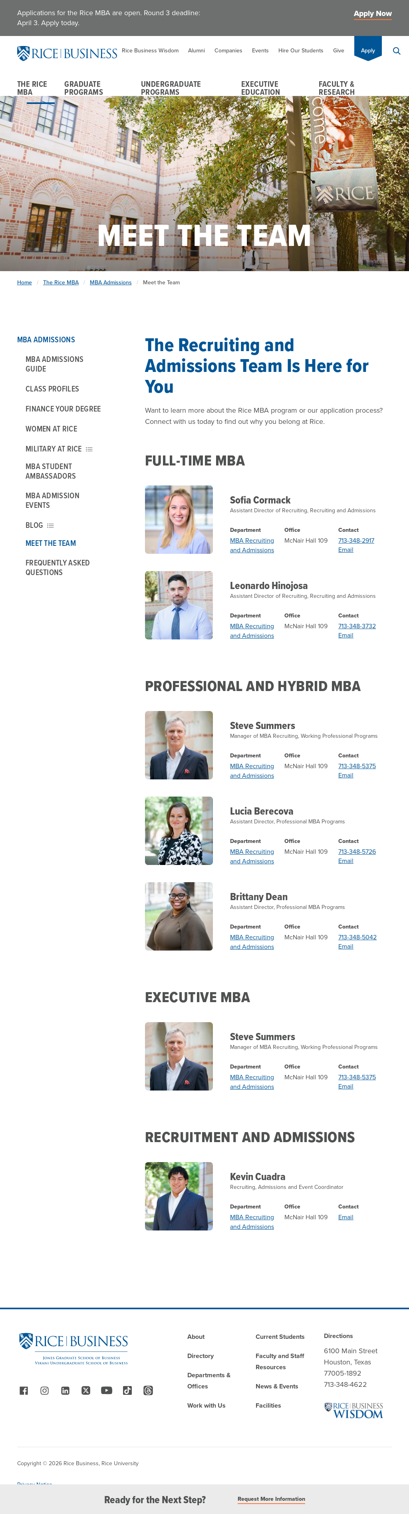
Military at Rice (59, 448)
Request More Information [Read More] (271, 1499)
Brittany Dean (259, 896)
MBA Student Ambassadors (51, 471)
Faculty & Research (337, 88)
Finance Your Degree (63, 408)
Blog (40, 525)
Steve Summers (262, 725)
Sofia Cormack (260, 499)
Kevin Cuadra (258, 1176)
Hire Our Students (301, 50)
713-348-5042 (357, 937)
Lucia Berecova (262, 811)
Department (245, 530)
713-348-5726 (357, 851)
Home (24, 282)
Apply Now (373, 13)
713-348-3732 (357, 626)
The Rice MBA (32, 88)
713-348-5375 (357, 766)
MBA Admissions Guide (54, 364)
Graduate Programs (83, 88)
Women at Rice (51, 428)
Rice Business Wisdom (150, 50)
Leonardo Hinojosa (269, 585)
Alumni (196, 50)
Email (345, 549)
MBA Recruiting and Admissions (252, 545)
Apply (368, 50)
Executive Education (260, 88)
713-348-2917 (356, 540)
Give (338, 50)
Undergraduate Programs (171, 88)
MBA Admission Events (52, 500)
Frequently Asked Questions (58, 567)
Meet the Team (51, 543)
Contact (348, 530)
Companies (228, 50)
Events (260, 50)
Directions (338, 1335)
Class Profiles (52, 388)
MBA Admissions (111, 282)
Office (292, 530)
